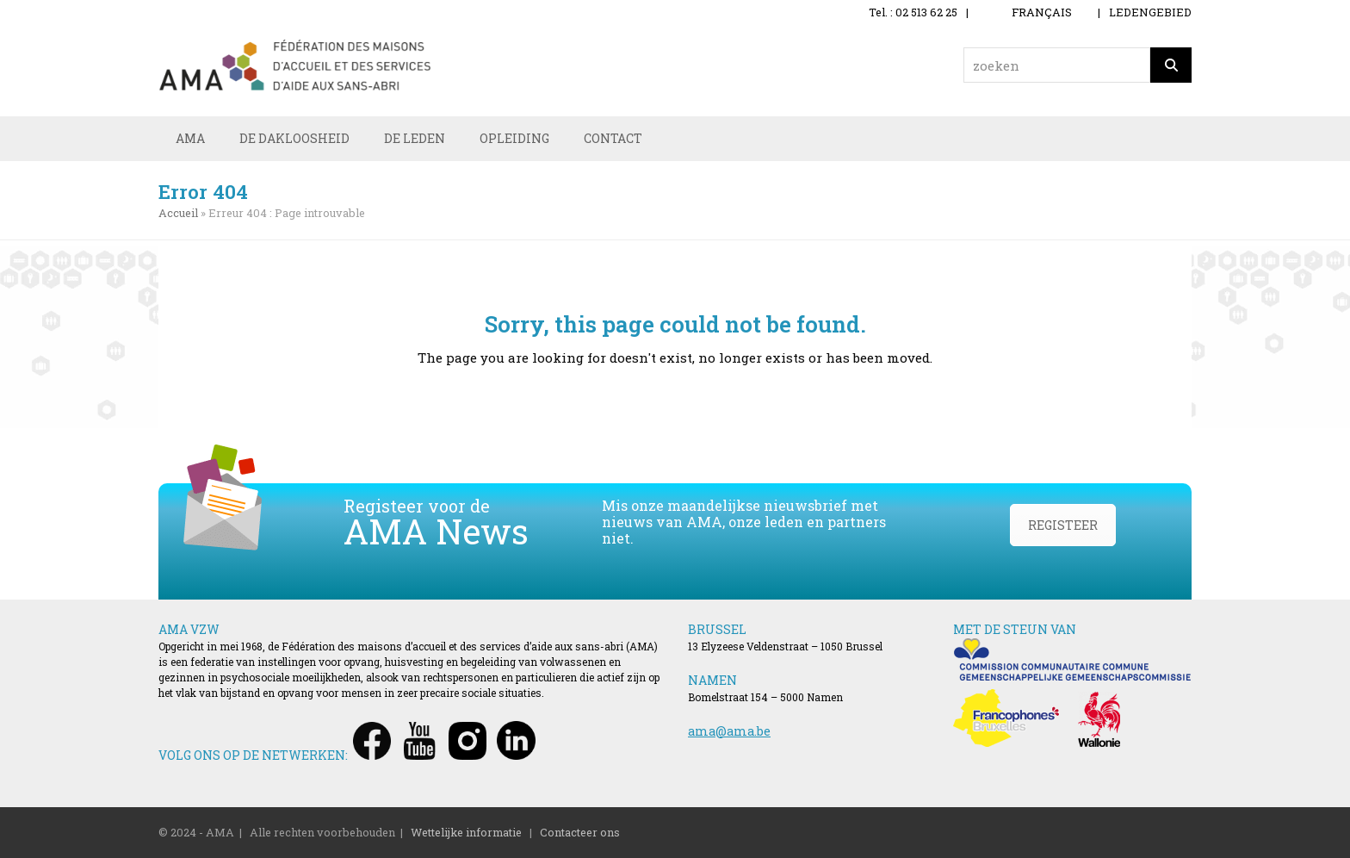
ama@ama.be (729, 731)
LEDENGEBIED (1150, 12)
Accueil (178, 213)
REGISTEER (1063, 525)
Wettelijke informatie (466, 832)
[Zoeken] (1171, 65)
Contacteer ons (580, 832)
